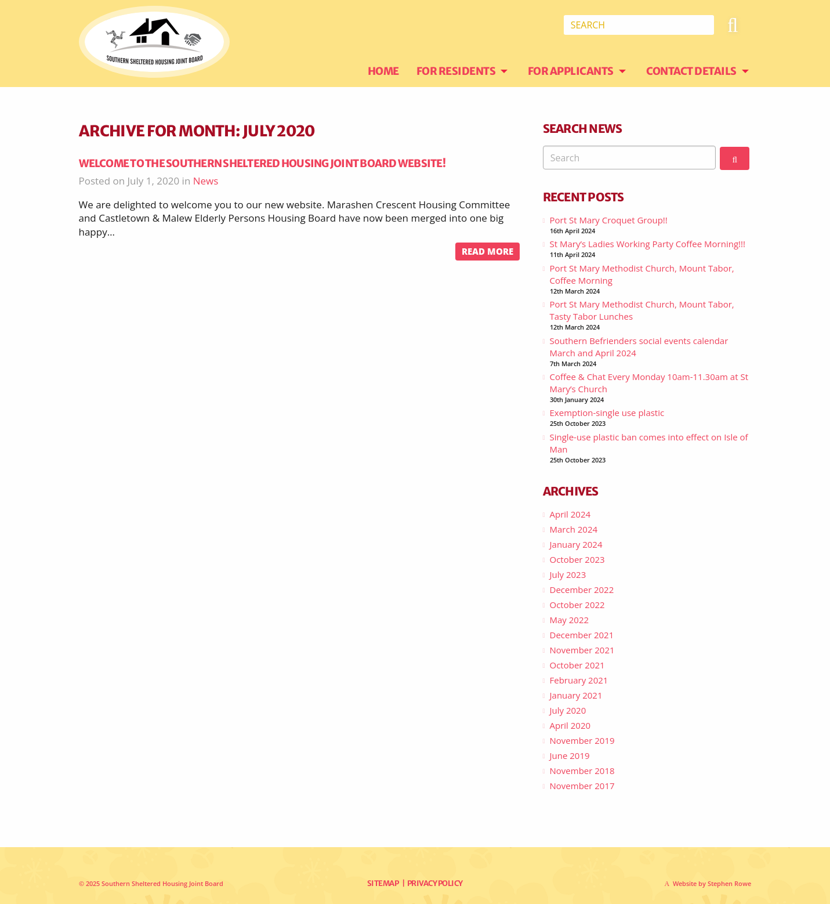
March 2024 (574, 529)
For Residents (456, 71)
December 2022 (582, 589)
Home (383, 71)
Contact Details (691, 71)
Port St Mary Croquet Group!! (609, 220)
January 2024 (576, 544)
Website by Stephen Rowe (712, 883)
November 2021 (582, 650)
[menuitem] (392, 71)
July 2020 (568, 710)
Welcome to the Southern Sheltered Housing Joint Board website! (262, 163)
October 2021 (577, 665)
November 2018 (582, 770)
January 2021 (576, 695)
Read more (487, 251)
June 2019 (570, 755)
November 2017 (582, 785)
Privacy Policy (435, 883)
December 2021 (582, 635)
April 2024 (570, 514)
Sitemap (383, 883)
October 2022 (577, 604)
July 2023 (568, 574)
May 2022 (569, 619)
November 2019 (582, 740)
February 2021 (579, 680)
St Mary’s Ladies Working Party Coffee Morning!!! (647, 243)
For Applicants (571, 71)
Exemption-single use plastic (607, 412)
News (206, 180)
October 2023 (577, 559)
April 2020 (570, 725)
